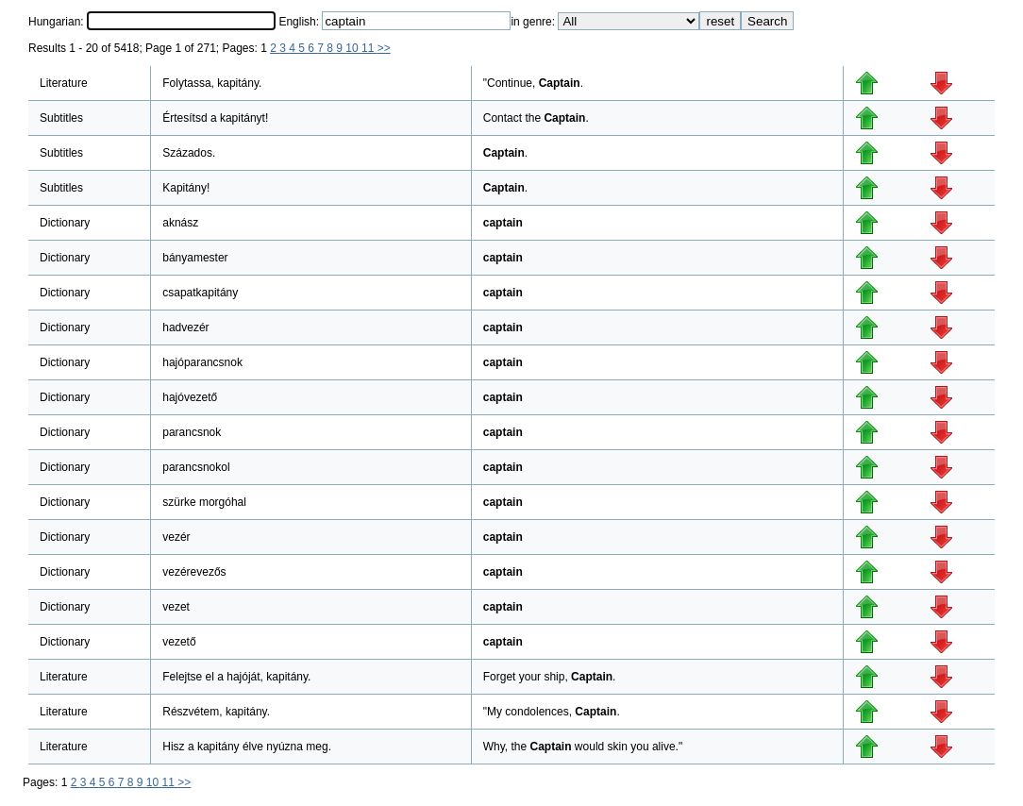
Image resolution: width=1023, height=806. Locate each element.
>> (384, 48)
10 (353, 48)
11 (369, 48)
